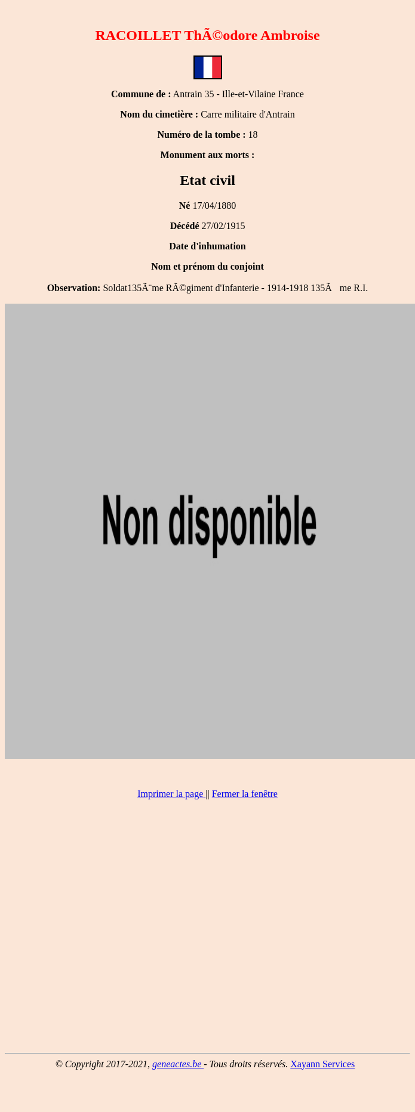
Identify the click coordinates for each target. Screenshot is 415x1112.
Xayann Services (322, 1064)
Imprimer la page (170, 794)
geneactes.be (178, 1064)
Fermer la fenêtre (245, 794)
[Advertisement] (205, 931)
